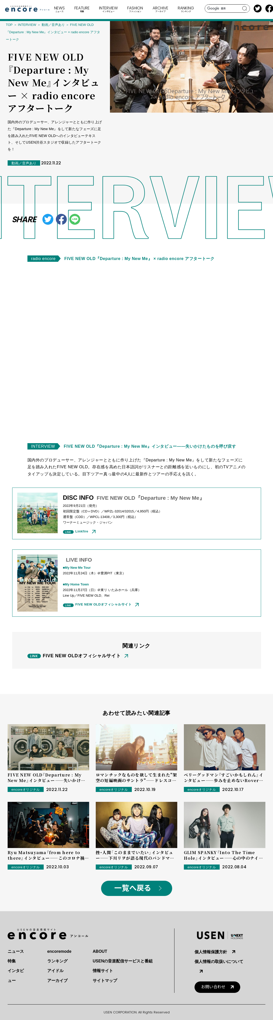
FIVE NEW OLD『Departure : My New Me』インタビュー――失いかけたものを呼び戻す (150, 446)
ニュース (16, 951)
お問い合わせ (213, 986)
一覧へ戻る (132, 888)
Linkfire (81, 531)
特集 (12, 961)
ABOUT (100, 951)
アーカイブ (57, 980)
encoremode (59, 951)
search (244, 8)
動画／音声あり (53, 25)
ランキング (57, 961)
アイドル (55, 971)
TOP (9, 25)
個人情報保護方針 (211, 952)
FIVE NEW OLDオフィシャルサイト (103, 604)
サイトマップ (105, 980)
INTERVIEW (27, 25)
